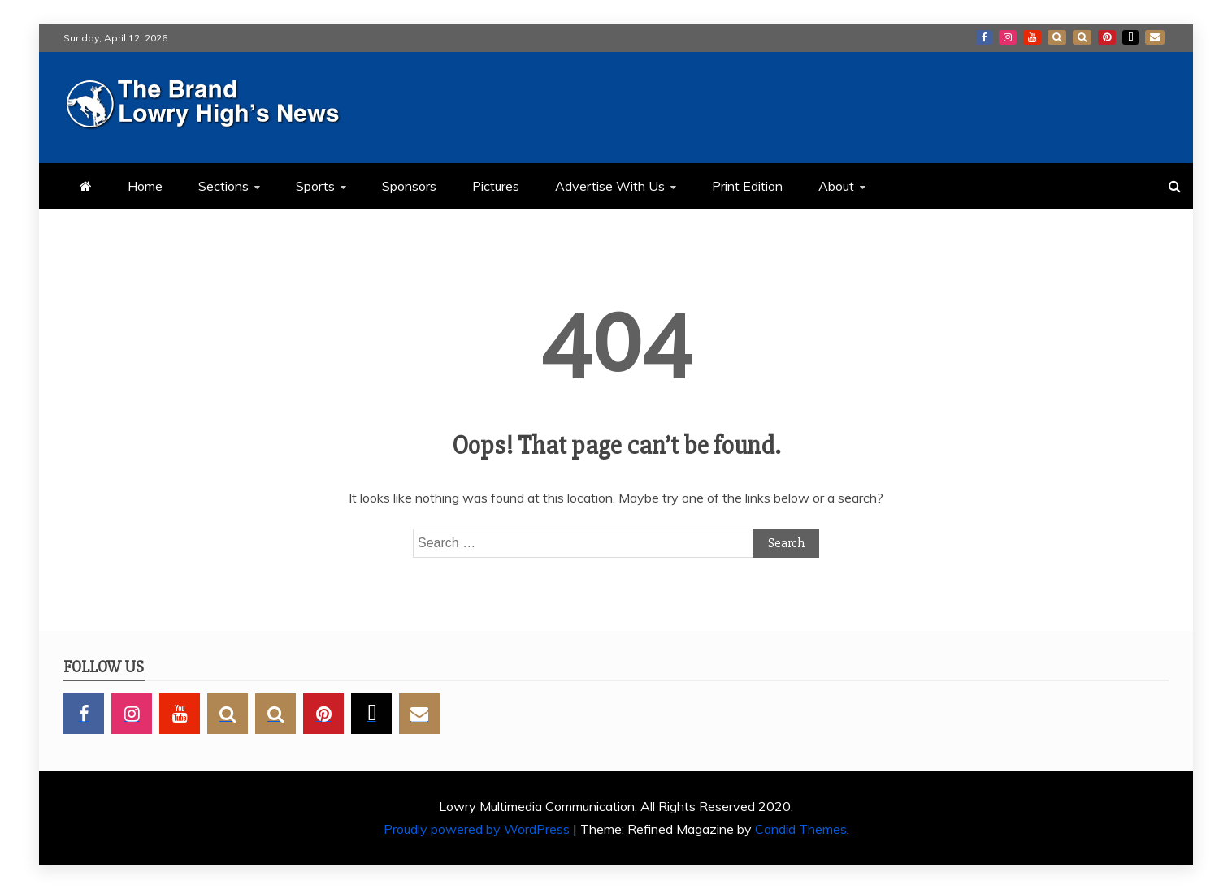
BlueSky (1082, 37)
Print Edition (747, 186)
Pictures (495, 186)
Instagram (1008, 37)
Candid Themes (801, 829)
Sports (315, 186)
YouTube (1032, 37)
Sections (223, 186)
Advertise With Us (610, 186)
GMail (1155, 37)
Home (145, 186)
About (836, 186)
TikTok (1130, 37)
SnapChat (1057, 37)
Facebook (984, 37)
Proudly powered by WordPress (478, 829)
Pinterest (1107, 37)
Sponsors (409, 186)
